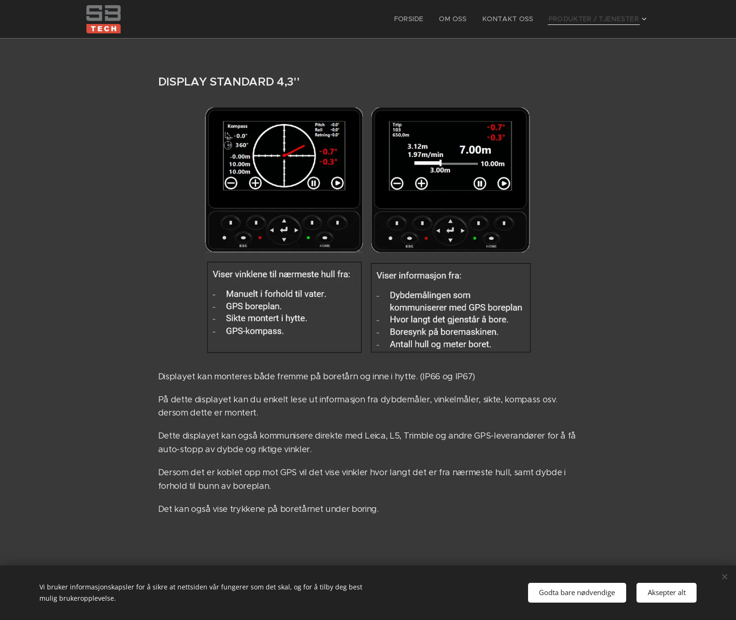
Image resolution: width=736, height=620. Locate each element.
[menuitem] (427, 19)
